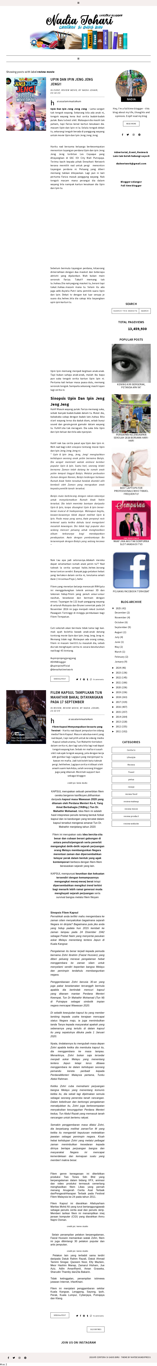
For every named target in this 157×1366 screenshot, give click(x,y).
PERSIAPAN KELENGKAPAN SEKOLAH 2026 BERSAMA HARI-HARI (131, 437)
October (119, 622)
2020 (119, 687)
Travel (131, 772)
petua (131, 779)
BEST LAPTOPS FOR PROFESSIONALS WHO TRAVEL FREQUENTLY (131, 490)
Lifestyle (131, 757)
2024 (119, 667)
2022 (119, 677)
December (121, 612)
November (121, 617)
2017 (119, 702)
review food (131, 794)
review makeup (131, 801)
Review (58, 708)
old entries (95, 1329)
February (120, 656)
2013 (119, 721)
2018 (119, 697)
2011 (119, 731)
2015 (119, 711)
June (118, 641)
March (118, 651)
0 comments (97, 679)
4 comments (97, 1316)
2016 (119, 706)
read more (131, 123)
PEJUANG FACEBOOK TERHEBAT (131, 591)
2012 (119, 726)
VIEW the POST (60, 679)
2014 (119, 716)
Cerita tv (131, 750)
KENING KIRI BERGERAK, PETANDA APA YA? (131, 386)
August (119, 632)
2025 (119, 608)
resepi (131, 786)
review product (131, 816)
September (121, 627)
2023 (119, 672)
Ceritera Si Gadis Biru (108, 1357)
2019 (119, 692)
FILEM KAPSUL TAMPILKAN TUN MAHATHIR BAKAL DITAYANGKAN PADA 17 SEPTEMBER (76, 697)
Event (57, 90)
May (117, 646)
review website (131, 823)
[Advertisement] (131, 248)
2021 (119, 682)
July (117, 637)
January (119, 661)
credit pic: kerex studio (77, 783)
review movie (69, 90)
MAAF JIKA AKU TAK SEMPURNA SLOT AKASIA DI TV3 (131, 543)
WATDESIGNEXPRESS (141, 1357)
